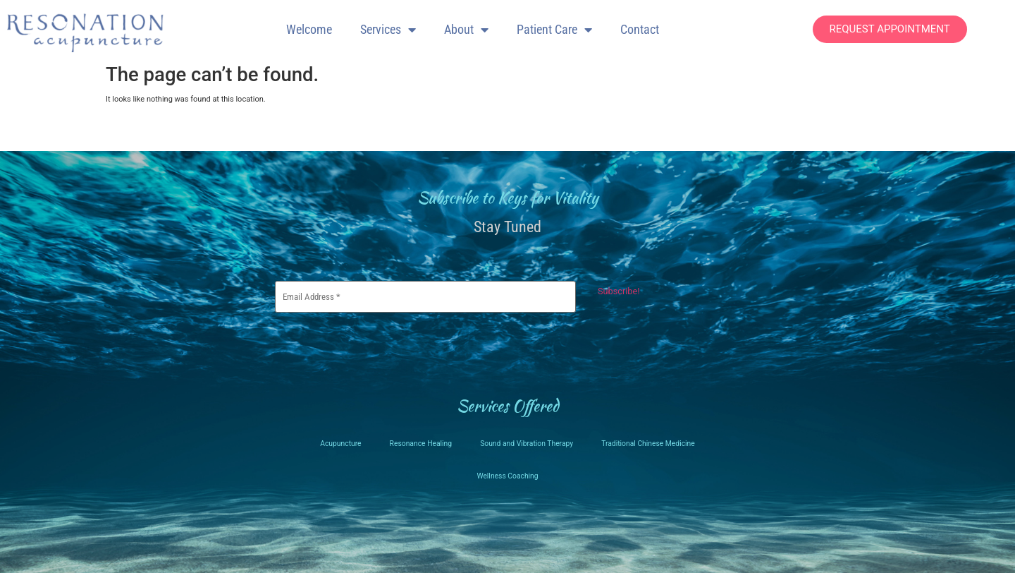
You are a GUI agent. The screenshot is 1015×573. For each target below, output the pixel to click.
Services (388, 29)
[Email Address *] (425, 294)
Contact (639, 29)
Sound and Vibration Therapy (527, 439)
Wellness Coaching (508, 471)
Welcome (309, 29)
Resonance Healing (416, 439)
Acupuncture (333, 439)
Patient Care (554, 29)
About (466, 29)
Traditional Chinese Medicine (654, 439)
